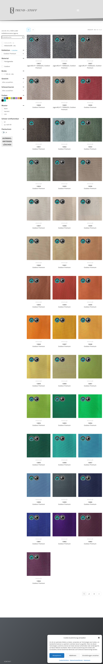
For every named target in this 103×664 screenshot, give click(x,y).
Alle (100, 30)
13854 (90, 424)
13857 (90, 464)
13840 (38, 266)
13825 (38, 66)
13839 (90, 227)
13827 (90, 66)
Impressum (87, 660)
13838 (64, 227)
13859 (64, 503)
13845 (90, 306)
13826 (64, 66)
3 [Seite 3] (94, 594)
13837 (38, 227)
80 (97, 30)
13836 (90, 187)
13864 (38, 582)
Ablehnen (72, 655)
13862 (64, 543)
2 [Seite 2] (89, 594)
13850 (64, 385)
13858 (38, 503)
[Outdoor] (2, 66)
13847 (64, 345)
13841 (64, 266)
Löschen (14, 50)
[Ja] (2, 121)
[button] (99, 638)
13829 (64, 107)
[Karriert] (2, 111)
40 (95, 30)
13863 (90, 543)
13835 (64, 187)
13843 (38, 306)
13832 (64, 148)
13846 (38, 345)
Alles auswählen (7, 82)
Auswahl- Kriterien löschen (7, 141)
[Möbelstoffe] (2, 45)
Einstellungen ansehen (90, 655)
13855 (38, 464)
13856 (64, 464)
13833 (90, 148)
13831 (38, 148)
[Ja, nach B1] (2, 124)
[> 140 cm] (2, 74)
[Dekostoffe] (2, 43)
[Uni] (2, 114)
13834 (38, 187)
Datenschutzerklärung (76, 660)
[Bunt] (2, 108)
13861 (38, 543)
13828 (38, 106)
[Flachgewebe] (2, 61)
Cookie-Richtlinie (64, 660)
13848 (90, 345)
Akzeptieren (57, 655)
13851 (90, 385)
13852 (38, 424)
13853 (64, 424)
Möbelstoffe (39, 61)
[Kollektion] (13, 53)
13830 (90, 106)
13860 (90, 503)
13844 (64, 306)
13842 (90, 266)
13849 (38, 385)
